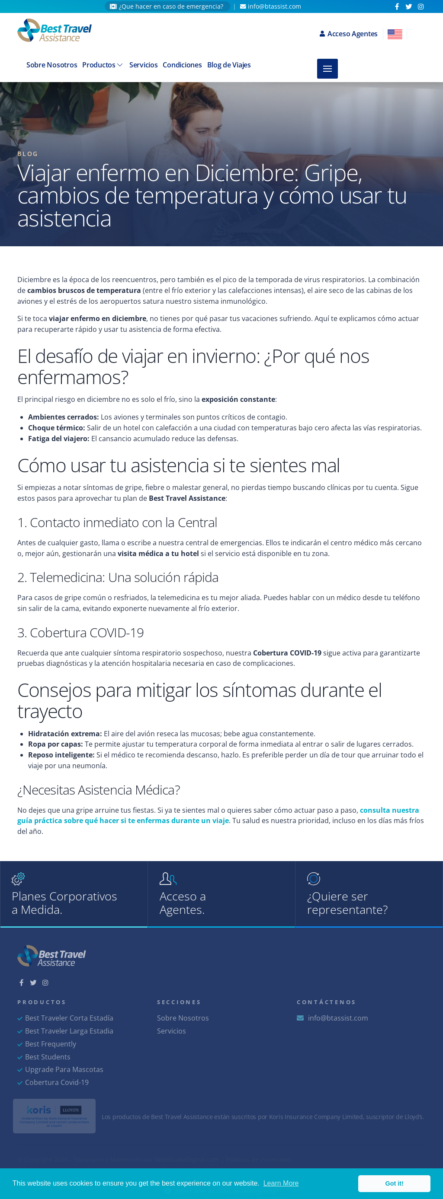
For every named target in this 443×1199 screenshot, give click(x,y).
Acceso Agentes (349, 33)
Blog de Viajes (229, 65)
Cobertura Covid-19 (53, 1082)
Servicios (143, 65)
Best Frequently (46, 1044)
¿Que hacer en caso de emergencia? (167, 6)
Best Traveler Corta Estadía (65, 1018)
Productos (103, 65)
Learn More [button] (281, 1183)
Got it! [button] (394, 1183)
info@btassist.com (270, 6)
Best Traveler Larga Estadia (65, 1031)
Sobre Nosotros (51, 65)
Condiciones (182, 65)
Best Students (44, 1057)
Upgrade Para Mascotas (60, 1069)
